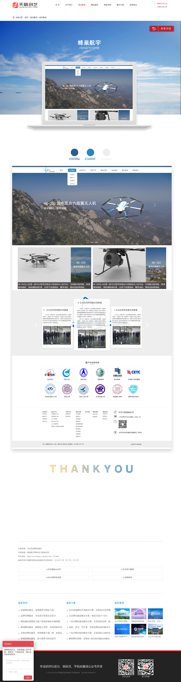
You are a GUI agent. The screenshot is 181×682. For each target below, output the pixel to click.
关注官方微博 (127, 569)
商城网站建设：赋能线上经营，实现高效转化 (41, 627)
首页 (26, 17)
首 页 (57, 5)
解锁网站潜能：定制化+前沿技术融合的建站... (90, 638)
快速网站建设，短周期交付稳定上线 (37, 610)
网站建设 (94, 5)
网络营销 (107, 5)
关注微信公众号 (53, 569)
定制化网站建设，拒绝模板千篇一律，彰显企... (42, 633)
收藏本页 (59, 560)
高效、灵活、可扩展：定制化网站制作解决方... (90, 627)
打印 (68, 560)
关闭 (75, 560)
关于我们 (68, 5)
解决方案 (120, 5)
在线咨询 (127, 577)
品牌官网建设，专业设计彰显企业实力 (38, 616)
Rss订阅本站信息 (53, 577)
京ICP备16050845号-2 (88, 673)
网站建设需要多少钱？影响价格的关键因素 (40, 621)
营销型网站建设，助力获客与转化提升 (38, 638)
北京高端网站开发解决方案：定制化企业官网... (90, 610)
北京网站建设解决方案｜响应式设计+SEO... (89, 616)
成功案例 (81, 5)
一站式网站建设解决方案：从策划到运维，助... (90, 621)
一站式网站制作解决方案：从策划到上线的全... (90, 633)
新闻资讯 (133, 5)
